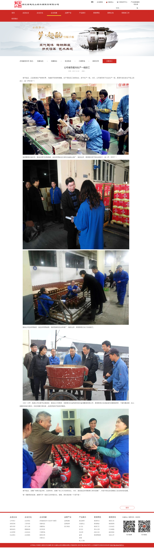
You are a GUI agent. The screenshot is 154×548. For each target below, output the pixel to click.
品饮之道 (89, 532)
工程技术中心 (122, 2)
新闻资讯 (103, 517)
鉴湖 (74, 535)
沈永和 (75, 532)
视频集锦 (27, 529)
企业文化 (40, 13)
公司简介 (14, 521)
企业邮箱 (100, 2)
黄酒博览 (96, 13)
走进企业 (26, 13)
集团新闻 (102, 523)
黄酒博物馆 (90, 535)
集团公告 (102, 521)
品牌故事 (63, 523)
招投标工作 (125, 13)
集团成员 (14, 529)
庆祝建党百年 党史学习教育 (26, 61)
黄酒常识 (89, 521)
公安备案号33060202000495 (101, 546)
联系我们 (15, 19)
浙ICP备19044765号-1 (85, 546)
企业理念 (27, 521)
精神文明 (96, 61)
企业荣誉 (14, 532)
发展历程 (14, 523)
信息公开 (102, 535)
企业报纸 (27, 535)
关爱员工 (109, 61)
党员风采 (68, 61)
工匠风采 (27, 523)
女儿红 (75, 526)
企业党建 (54, 13)
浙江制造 (63, 526)
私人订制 (76, 540)
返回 (127, 507)
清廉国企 (54, 61)
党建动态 (40, 61)
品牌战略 (63, 521)
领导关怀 (14, 526)
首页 (13, 13)
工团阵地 (82, 61)
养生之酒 (89, 529)
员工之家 (27, 526)
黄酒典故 (89, 523)
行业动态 (102, 526)
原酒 (74, 538)
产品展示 (82, 13)
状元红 (75, 529)
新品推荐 (76, 521)
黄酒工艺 (89, 526)
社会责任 (14, 535)
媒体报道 (102, 532)
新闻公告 (110, 13)
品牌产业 (68, 13)
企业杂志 (27, 532)
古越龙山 (109, 2)
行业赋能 (102, 529)
